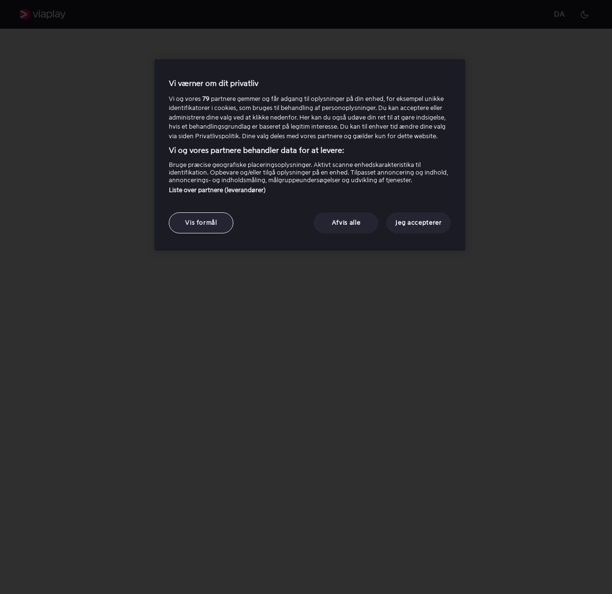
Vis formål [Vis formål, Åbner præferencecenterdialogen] (201, 223)
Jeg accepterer (418, 223)
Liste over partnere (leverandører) (217, 190)
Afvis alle (346, 223)
